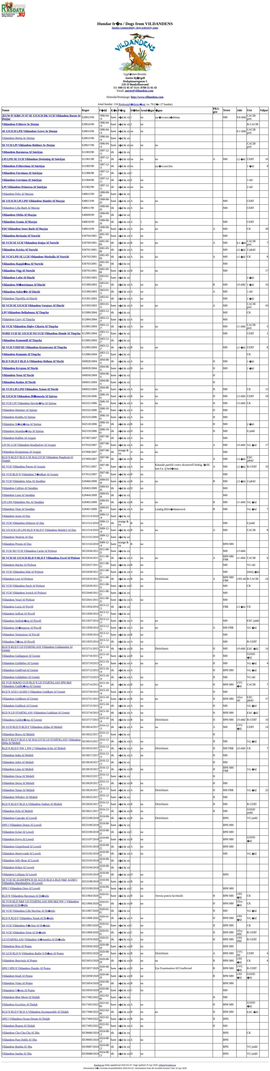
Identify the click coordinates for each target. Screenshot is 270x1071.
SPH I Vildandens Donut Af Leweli (22, 824)
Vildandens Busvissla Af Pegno (19, 960)
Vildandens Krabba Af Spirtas (18, 417)
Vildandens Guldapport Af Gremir (21, 655)
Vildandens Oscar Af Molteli (18, 776)
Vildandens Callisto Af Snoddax (20, 488)
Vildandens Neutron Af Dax (17, 537)
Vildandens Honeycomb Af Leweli (21, 853)
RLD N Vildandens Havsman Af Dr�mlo (25, 895)
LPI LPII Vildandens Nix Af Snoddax (23, 502)
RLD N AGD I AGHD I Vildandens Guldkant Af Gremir (33, 691)
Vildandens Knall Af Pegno (17, 975)
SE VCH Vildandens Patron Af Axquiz (23, 466)
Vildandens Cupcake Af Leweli (19, 817)
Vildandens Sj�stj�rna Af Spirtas (21, 424)
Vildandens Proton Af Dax (16, 543)
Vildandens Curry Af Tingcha (18, 319)
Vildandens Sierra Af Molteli (18, 783)
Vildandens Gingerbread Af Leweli (21, 846)
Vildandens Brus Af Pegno (17, 946)
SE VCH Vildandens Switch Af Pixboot (24, 592)
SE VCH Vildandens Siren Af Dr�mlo (24, 932)
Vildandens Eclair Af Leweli (18, 831)
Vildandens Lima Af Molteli (18, 769)
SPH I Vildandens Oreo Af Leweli (21, 888)
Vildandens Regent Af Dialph (18, 1025)
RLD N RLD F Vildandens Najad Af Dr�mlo (28, 918)
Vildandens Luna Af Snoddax (18, 495)
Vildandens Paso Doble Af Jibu (19, 1039)
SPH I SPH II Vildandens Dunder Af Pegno (26, 968)
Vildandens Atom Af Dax (16, 516)
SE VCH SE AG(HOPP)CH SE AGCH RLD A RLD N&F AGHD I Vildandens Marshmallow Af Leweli (39, 881)
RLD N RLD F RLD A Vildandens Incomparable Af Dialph (35, 1011)
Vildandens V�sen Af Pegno (18, 990)
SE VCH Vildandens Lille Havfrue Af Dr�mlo (28, 910)
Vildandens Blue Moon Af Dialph (21, 997)
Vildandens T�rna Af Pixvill (18, 641)
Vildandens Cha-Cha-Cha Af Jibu (20, 1032)
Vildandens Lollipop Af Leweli (19, 874)
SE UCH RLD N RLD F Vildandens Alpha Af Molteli (32, 727)
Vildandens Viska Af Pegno (17, 983)
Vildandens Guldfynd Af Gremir (20, 670)
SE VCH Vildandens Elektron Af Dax (23, 523)
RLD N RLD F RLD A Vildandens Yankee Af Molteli (32, 804)
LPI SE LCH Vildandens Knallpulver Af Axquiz (29, 444)
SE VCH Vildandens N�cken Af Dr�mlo (26, 925)
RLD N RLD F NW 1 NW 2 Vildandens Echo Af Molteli (34, 748)
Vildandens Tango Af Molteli (18, 790)
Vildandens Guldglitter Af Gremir (21, 677)
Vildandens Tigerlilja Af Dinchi (19, 298)
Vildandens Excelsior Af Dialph (20, 1004)
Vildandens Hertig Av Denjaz (18, 138)
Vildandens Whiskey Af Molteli (20, 797)
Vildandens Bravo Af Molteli (18, 734)
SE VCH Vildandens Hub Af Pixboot (22, 571)
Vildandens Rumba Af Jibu (17, 1046)
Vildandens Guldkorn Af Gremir (20, 698)
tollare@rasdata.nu (167, 1065)
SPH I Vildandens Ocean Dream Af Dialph (26, 1018)
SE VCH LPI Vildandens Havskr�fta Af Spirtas (29, 403)
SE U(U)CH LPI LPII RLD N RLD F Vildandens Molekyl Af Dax (39, 530)
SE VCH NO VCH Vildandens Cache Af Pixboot (29, 550)
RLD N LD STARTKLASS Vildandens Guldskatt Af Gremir (36, 712)
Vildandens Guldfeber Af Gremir (20, 663)
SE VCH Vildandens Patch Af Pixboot (23, 585)
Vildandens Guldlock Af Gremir (20, 705)
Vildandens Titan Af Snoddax (18, 509)
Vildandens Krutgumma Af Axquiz (21, 451)
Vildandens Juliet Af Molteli (18, 762)
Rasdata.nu (99, 1065)
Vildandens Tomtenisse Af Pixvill (20, 634)
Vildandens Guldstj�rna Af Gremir (22, 719)
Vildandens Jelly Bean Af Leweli (20, 860)
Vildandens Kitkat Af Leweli (18, 867)
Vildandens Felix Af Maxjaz (18, 193)
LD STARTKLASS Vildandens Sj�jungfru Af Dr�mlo (33, 939)
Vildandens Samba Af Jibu (17, 1053)
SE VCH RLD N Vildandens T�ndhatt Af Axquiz (30, 474)
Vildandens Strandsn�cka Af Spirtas (23, 431)
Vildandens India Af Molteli (17, 755)
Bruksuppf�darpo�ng (132, 104)
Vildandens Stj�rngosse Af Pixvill (21, 627)
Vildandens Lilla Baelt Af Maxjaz (21, 207)
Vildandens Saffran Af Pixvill (18, 613)
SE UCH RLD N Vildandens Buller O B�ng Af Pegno (33, 953)
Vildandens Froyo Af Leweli (18, 839)
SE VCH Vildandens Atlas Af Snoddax (23, 481)
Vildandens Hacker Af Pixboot (19, 564)
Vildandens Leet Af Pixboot (17, 578)
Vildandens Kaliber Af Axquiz (19, 437)
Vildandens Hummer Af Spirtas (19, 410)
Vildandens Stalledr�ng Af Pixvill (21, 620)
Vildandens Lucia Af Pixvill (17, 606)
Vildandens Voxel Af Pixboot (18, 599)
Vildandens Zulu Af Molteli (17, 811)
